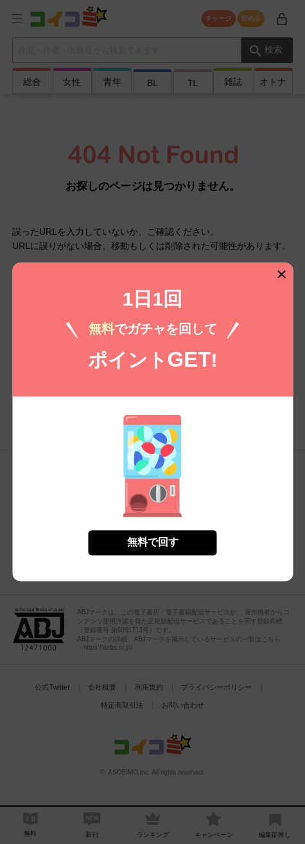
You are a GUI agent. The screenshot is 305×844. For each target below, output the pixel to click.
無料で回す (153, 539)
